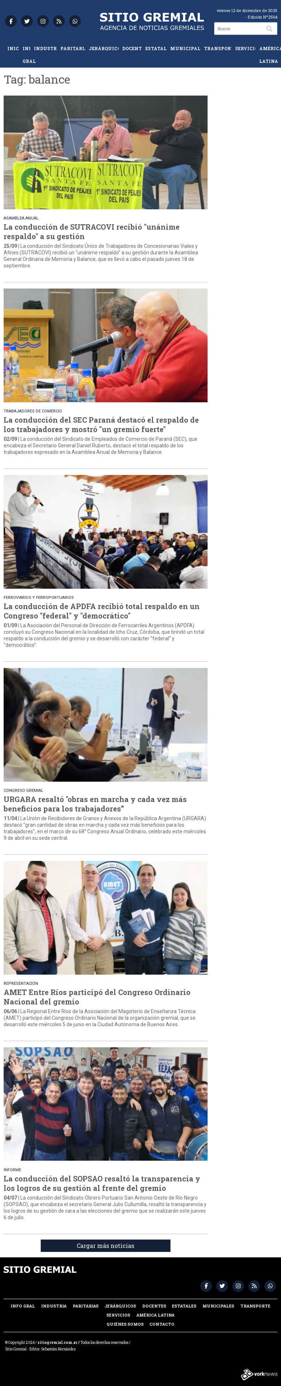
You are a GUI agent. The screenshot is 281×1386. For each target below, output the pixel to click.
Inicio (13, 48)
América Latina (268, 54)
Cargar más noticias (105, 1245)
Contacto (161, 1324)
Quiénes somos (125, 1324)
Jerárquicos (103, 48)
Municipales (185, 48)
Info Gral (26, 54)
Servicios (245, 48)
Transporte (217, 48)
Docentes (132, 48)
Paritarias (72, 48)
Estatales (155, 48)
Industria (45, 48)
